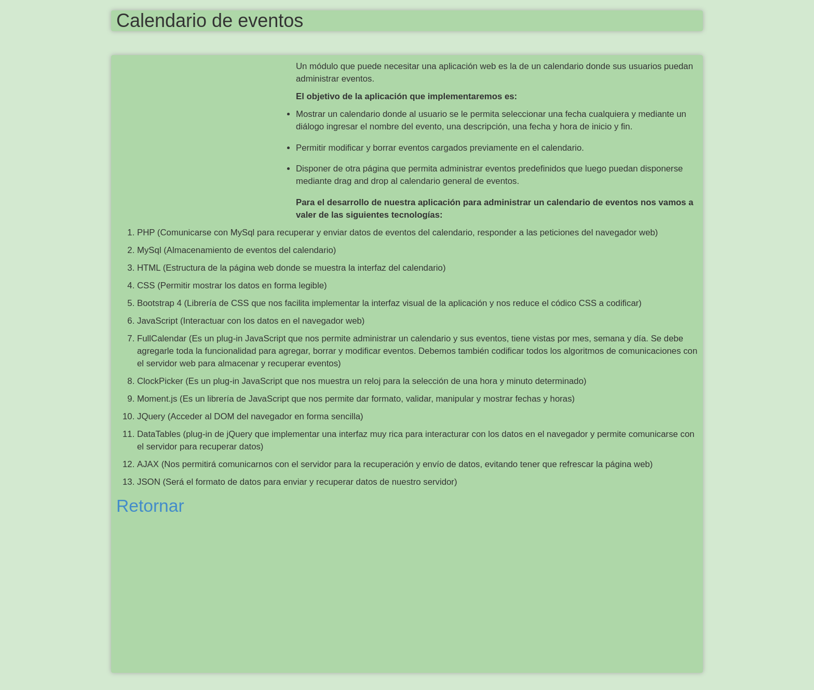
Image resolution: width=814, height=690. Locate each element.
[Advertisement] (206, 135)
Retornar (150, 505)
